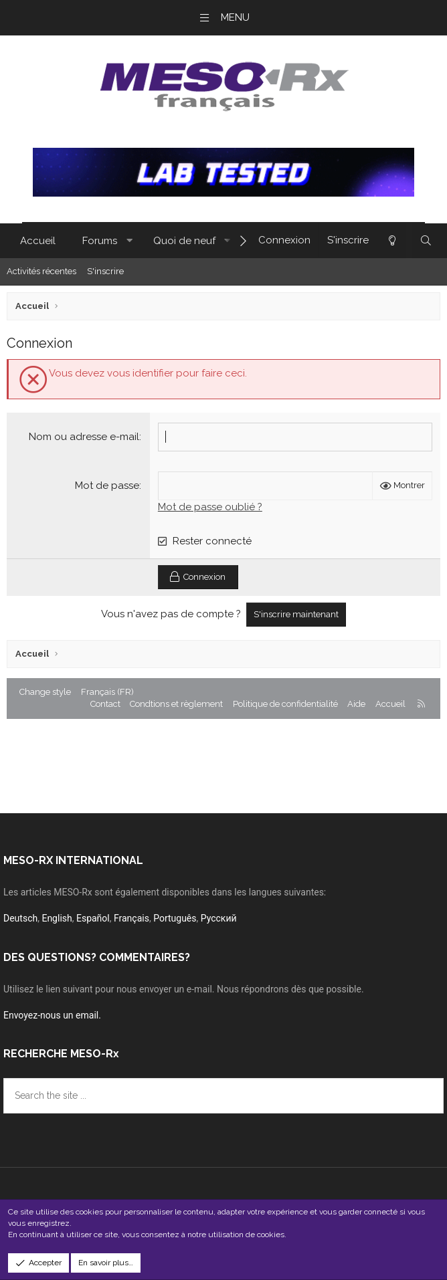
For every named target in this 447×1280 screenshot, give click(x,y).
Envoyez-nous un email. (52, 1015)
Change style (45, 692)
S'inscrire (105, 271)
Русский (219, 918)
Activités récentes (41, 271)
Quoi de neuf (184, 241)
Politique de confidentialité (285, 704)
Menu (235, 17)
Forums (99, 241)
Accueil (38, 241)
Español (93, 918)
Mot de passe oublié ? (210, 507)
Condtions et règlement (176, 704)
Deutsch (20, 918)
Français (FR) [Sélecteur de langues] (107, 692)
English (56, 918)
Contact (105, 704)
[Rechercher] (426, 240)
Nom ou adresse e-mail (84, 437)
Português (174, 918)
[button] (129, 241)
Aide (356, 704)
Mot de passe (107, 485)
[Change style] (391, 240)
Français (131, 918)
